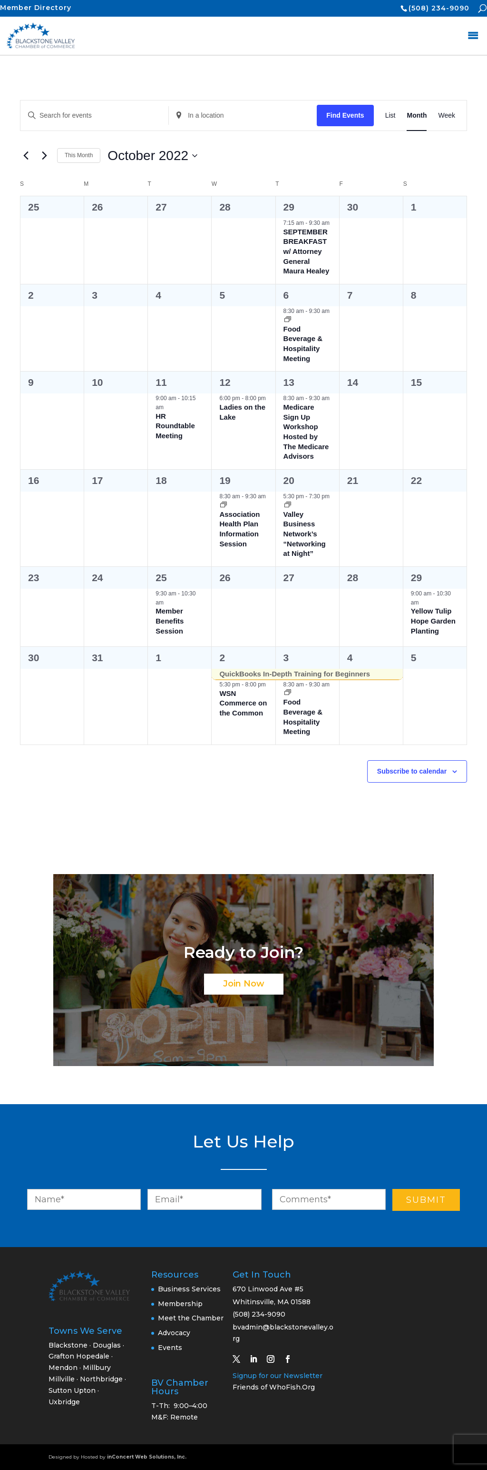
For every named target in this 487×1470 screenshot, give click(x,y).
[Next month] (44, 155)
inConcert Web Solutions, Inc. (146, 1457)
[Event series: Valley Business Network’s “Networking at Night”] (287, 505)
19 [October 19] (224, 480)
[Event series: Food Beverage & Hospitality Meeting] (287, 320)
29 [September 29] (288, 206)
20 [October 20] (288, 480)
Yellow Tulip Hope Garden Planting (433, 620)
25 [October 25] (161, 577)
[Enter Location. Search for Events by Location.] (243, 116)
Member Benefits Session (170, 620)
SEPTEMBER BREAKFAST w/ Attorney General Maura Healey (306, 251)
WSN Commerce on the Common (243, 703)
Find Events (345, 115)
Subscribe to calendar (412, 771)
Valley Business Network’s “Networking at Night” (304, 534)
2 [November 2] (222, 657)
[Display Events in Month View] (417, 116)
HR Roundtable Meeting (175, 426)
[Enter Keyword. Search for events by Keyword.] (94, 116)
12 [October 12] (224, 382)
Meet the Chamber (191, 1318)
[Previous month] (25, 155)
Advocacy (174, 1333)
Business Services (189, 1289)
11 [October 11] (161, 382)
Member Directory (35, 7)
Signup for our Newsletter (277, 1375)
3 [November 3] (286, 657)
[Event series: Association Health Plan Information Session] (223, 505)
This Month (79, 155)
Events (170, 1347)
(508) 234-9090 (439, 8)
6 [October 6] (286, 295)
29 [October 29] (416, 577)
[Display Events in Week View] (446, 116)
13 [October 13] (288, 382)
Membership (180, 1303)
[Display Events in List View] (390, 116)
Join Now (243, 983)
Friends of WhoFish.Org (274, 1387)
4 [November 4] (350, 657)
